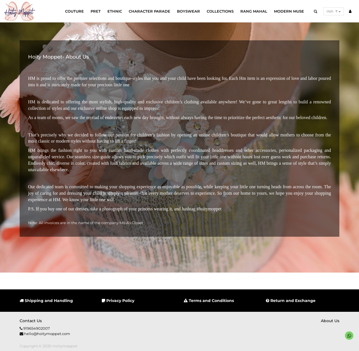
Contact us (31, 320)
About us (330, 320)
